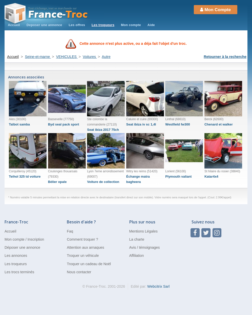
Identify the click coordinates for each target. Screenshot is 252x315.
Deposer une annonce (44, 25)
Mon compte (131, 25)
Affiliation (136, 256)
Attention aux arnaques (85, 247)
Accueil (14, 25)
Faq (70, 231)
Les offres (77, 25)
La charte (136, 239)
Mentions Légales (143, 231)
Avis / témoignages (144, 247)
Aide (151, 25)
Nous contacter (79, 272)
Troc (58, 14)
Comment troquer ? (82, 239)
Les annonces (16, 256)
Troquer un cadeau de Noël (89, 264)
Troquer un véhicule (83, 256)
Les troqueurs (103, 25)
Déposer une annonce (22, 247)
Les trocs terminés (19, 272)
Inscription (36, 239)
